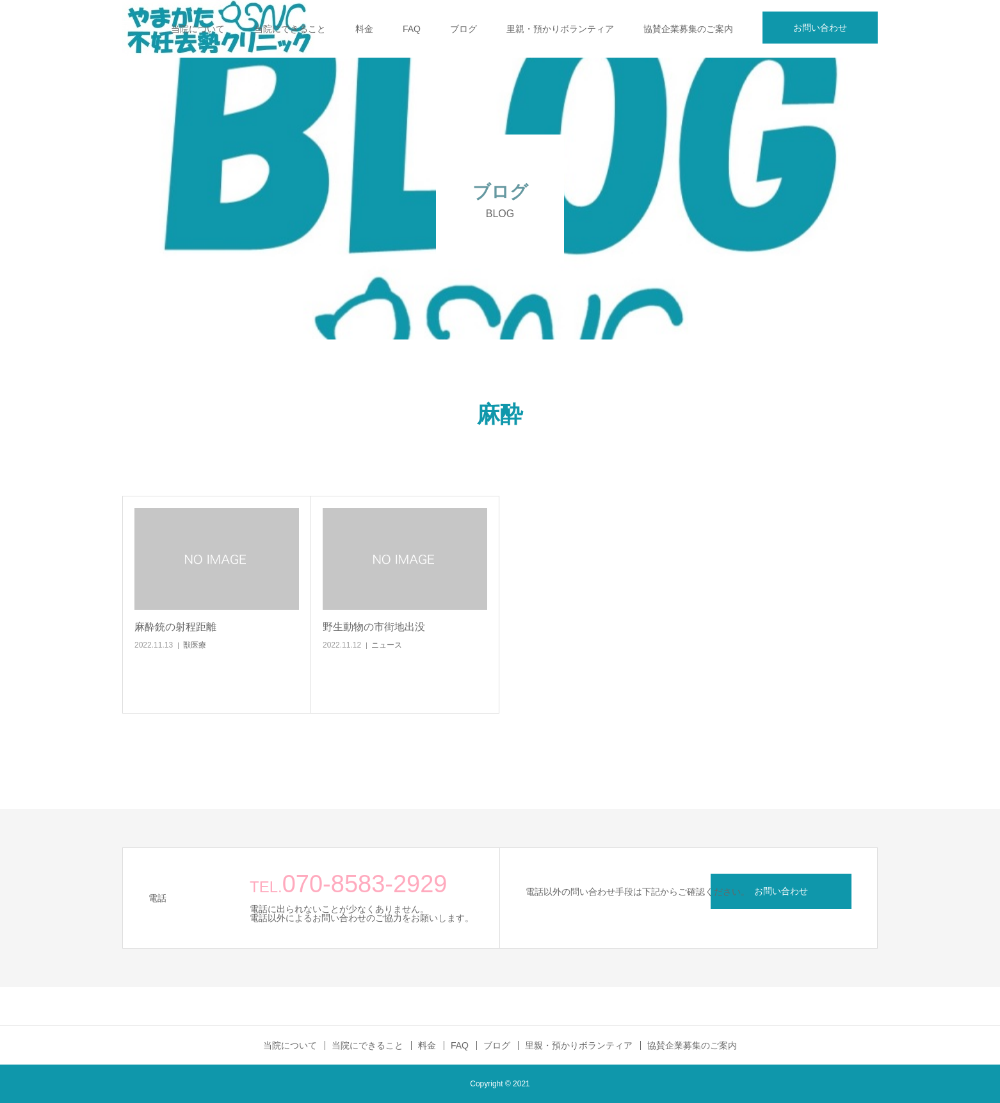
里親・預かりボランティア (560, 29)
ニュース (386, 645)
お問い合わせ (820, 27)
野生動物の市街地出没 (374, 626)
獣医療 (194, 645)
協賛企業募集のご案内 (688, 29)
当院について (198, 29)
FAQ (412, 29)
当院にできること (290, 29)
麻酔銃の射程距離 (175, 626)
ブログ (463, 29)
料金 (364, 29)
